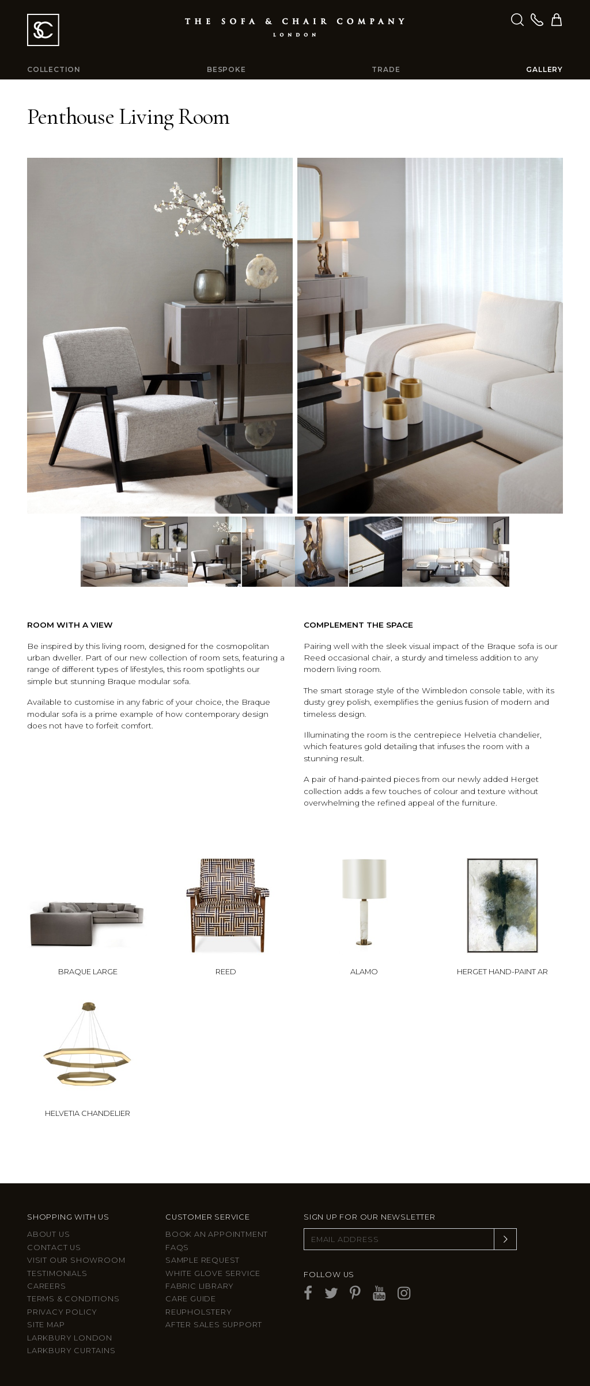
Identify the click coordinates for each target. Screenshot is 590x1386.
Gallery (544, 69)
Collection (54, 69)
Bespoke (226, 69)
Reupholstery (198, 1312)
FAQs (177, 1247)
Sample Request (202, 1260)
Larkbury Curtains (71, 1350)
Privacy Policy (62, 1312)
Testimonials (57, 1273)
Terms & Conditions (73, 1298)
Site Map (46, 1324)
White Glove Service (212, 1273)
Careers (46, 1286)
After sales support (213, 1324)
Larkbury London (69, 1338)
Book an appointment (216, 1234)
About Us (48, 1234)
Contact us (54, 1247)
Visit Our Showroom (76, 1260)
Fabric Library (199, 1286)
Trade (386, 69)
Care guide (190, 1298)
